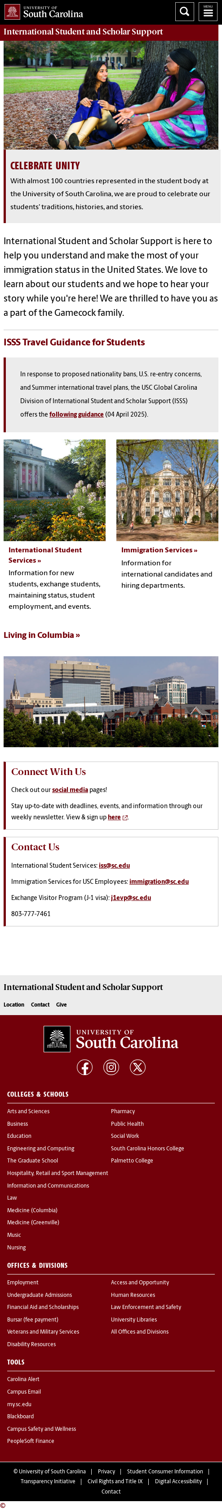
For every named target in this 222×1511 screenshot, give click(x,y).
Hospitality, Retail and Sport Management (57, 1173)
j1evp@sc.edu (131, 898)
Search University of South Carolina (184, 11)
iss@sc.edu (114, 866)
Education (19, 1136)
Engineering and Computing (40, 1149)
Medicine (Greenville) (33, 1223)
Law (12, 1198)
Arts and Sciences (28, 1112)
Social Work (125, 1136)
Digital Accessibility (178, 1482)
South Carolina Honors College (147, 1149)
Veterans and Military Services (43, 1332)
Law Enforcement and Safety (146, 1307)
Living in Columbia (39, 636)
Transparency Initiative (48, 1482)
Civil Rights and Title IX (115, 1482)
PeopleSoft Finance (30, 1441)
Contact (40, 1005)
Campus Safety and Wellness (41, 1429)
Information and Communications (48, 1186)
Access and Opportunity (140, 1283)
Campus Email (24, 1392)
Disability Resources (31, 1344)
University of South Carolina (52, 1472)
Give (61, 1005)
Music (14, 1235)
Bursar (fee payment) (32, 1320)
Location (14, 1005)
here (114, 817)
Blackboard (20, 1417)
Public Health (127, 1124)
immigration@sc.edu (159, 882)
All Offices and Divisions (140, 1332)
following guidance (76, 415)
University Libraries (134, 1320)
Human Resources (133, 1295)
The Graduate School (32, 1161)
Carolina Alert (23, 1379)
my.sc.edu (19, 1405)
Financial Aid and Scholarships (43, 1307)
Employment (23, 1283)
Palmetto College (132, 1161)
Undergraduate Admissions (39, 1295)
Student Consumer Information (165, 1472)
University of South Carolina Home (41, 10)
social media (70, 790)
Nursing (16, 1248)
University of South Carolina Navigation (208, 11)
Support (83, 32)
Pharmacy (123, 1112)
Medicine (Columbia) (32, 1211)
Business (17, 1124)
